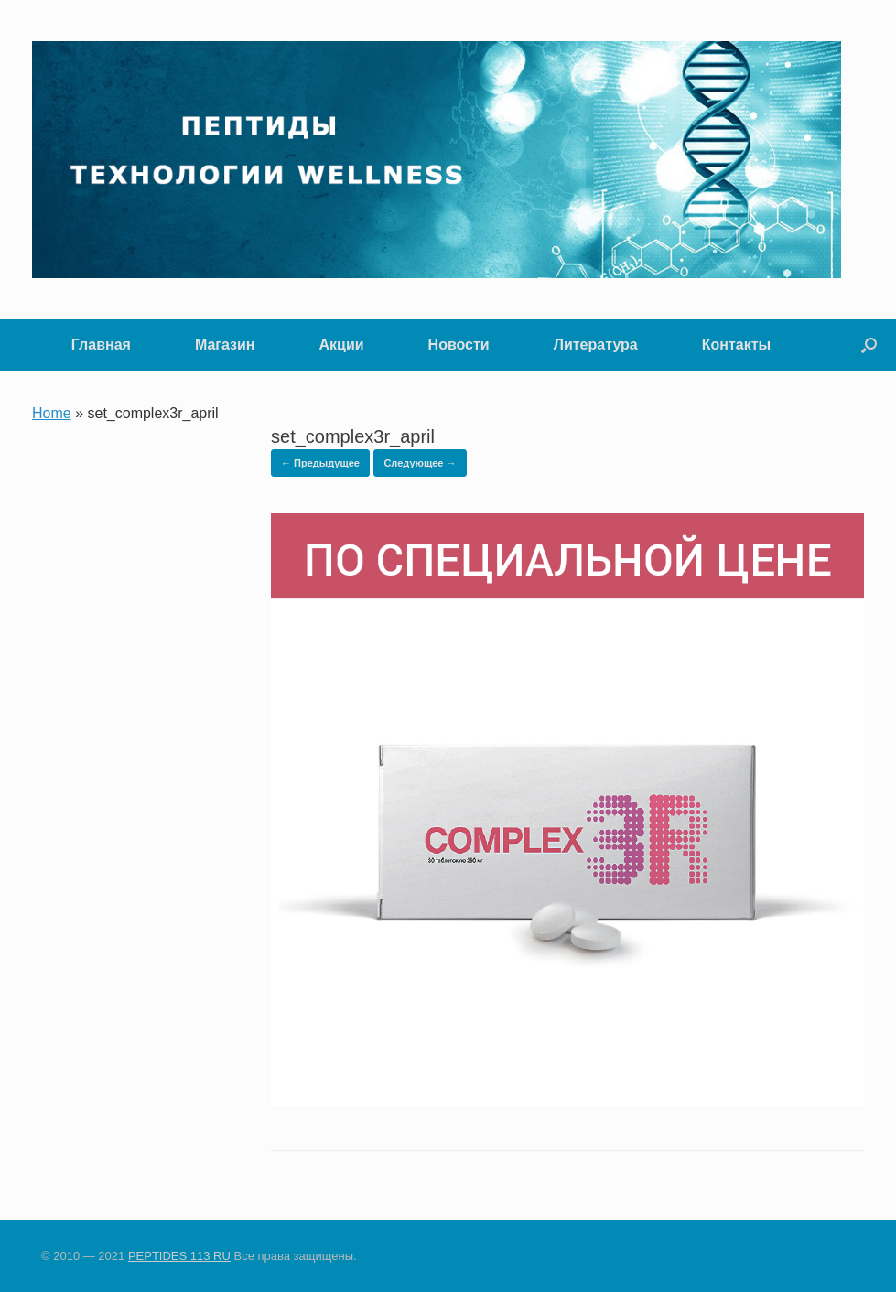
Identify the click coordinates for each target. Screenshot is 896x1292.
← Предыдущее (320, 463)
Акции (341, 344)
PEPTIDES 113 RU (179, 1256)
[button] (869, 345)
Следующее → (419, 463)
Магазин (225, 344)
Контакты (736, 344)
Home (51, 413)
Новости (459, 344)
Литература (596, 344)
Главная (101, 344)
